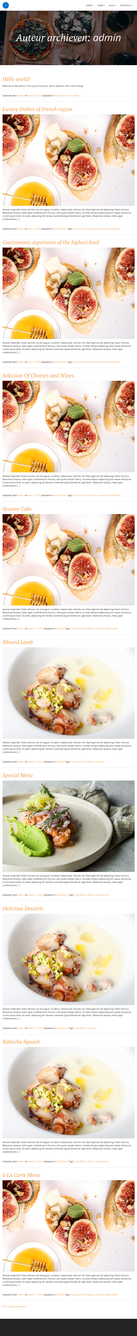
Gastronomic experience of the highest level (51, 242)
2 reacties (100, 761)
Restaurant (61, 894)
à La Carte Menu (21, 1174)
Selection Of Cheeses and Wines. (39, 375)
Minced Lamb (18, 641)
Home (89, 5)
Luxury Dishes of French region (37, 109)
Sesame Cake (17, 508)
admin (21, 95)
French (85, 228)
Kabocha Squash (21, 1041)
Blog (111, 5)
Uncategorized (62, 95)
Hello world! (16, 78)
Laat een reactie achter (108, 228)
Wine (82, 894)
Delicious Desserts (23, 908)
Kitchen (60, 628)
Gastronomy (60, 228)
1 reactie (74, 95)
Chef (76, 894)
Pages (100, 5)
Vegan (93, 228)
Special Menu (18, 775)
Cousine (77, 228)
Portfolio (125, 5)
